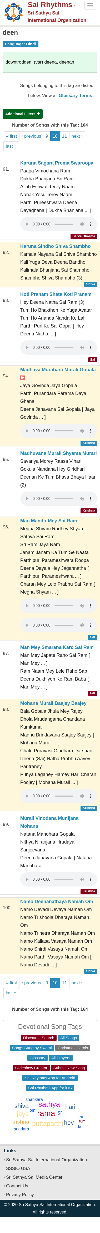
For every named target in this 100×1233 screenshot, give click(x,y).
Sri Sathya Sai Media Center (34, 1177)
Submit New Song (69, 1068)
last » (11, 146)
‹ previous (31, 136)
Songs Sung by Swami (32, 1048)
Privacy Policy (20, 1194)
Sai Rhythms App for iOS (50, 1088)
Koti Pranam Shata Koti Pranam (56, 294)
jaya (23, 1114)
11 (64, 136)
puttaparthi (47, 1123)
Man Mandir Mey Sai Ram (48, 520)
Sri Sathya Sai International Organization (46, 1159)
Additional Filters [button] (20, 114)
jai (81, 1116)
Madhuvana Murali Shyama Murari (58, 453)
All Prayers (61, 1058)
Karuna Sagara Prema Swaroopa (56, 163)
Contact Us (17, 1185)
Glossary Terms (75, 95)
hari (70, 1107)
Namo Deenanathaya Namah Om (56, 901)
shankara (34, 1099)
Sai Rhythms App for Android (50, 1078)
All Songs (68, 1037)
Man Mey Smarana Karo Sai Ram (57, 647)
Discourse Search (38, 1037)
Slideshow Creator (31, 1068)
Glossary (37, 1058)
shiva (21, 1105)
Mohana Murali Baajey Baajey (53, 703)
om (32, 1110)
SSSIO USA (18, 1168)
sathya (49, 1104)
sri (60, 1112)
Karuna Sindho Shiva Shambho (55, 246)
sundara (21, 1129)
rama (46, 1113)
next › (77, 136)
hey (69, 1122)
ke (80, 1126)
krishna (20, 1122)
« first (11, 136)
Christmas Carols (73, 1048)
